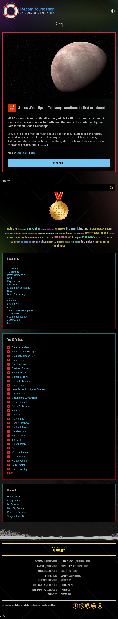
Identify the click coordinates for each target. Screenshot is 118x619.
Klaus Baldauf (19, 402)
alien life (11, 300)
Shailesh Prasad (21, 368)
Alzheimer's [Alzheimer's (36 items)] (22, 229)
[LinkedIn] (87, 606)
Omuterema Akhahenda (24, 397)
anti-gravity (13, 303)
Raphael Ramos (20, 427)
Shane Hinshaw (20, 423)
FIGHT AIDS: (42, 581)
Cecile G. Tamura (21, 406)
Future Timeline (22, 153)
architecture (13, 307)
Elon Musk (13, 284)
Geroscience (13, 496)
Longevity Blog (15, 500)
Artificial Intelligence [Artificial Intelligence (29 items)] (47, 229)
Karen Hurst (18, 385)
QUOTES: (64, 595)
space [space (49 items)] (67, 241)
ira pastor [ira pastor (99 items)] (47, 237)
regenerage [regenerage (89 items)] (24, 241)
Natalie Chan (19, 431)
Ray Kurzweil (14, 281)
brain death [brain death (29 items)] (17, 234)
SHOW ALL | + (12, 473)
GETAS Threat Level (59, 550)
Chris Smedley (19, 469)
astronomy (13, 313)
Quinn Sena (18, 360)
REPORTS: (65, 581)
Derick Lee (17, 414)
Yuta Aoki (17, 410)
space (33, 153)
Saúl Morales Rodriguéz (25, 351)
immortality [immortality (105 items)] (21, 237)
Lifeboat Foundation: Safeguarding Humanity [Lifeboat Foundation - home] (51, 10)
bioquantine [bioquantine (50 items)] (60, 229)
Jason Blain (18, 456)
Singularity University (18, 287)
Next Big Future (15, 508)
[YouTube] (93, 606)
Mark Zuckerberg (16, 294)
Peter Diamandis (16, 275)
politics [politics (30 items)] (109, 238)
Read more (59, 163)
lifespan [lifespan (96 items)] (76, 237)
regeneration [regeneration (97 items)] (39, 241)
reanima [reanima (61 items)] (14, 241)
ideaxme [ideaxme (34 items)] (10, 238)
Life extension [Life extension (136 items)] (62, 238)
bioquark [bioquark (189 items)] (72, 228)
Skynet (11, 291)
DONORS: (48, 576)
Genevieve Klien (20, 347)
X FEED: (41, 571)
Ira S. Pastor (18, 465)
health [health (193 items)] (88, 233)
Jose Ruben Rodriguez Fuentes (28, 389)
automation (13, 319)
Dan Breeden (19, 364)
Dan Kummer (19, 393)
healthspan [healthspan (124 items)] (101, 233)
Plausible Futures (16, 512)
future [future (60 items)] (69, 233)
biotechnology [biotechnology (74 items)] (97, 229)
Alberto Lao (18, 418)
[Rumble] (100, 606)
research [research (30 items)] (50, 242)
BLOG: (63, 571)
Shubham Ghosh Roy (23, 355)
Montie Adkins (19, 460)
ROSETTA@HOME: (39, 590)
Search (111, 187)
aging (10, 297)
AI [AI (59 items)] (16, 229)
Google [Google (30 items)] (81, 234)
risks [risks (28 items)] (55, 242)
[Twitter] (81, 606)
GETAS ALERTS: (67, 567)
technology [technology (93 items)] (87, 242)
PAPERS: (64, 590)
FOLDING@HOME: (40, 585)
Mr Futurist (13, 504)
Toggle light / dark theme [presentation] (113, 11)
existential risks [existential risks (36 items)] (52, 234)
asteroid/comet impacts (20, 310)
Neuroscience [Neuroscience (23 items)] (102, 238)
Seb (14, 448)
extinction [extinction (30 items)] (62, 234)
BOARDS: (64, 576)
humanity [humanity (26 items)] (111, 234)
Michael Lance (20, 452)
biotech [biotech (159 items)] (84, 229)
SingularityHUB (15, 516)
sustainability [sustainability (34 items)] (75, 242)
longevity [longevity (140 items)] (88, 238)
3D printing (13, 268)
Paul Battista (19, 372)
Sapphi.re (51, 605)
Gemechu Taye (20, 376)
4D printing (13, 271)
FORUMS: (51, 595)
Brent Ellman (19, 444)
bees (9, 323)
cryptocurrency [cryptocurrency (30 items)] (32, 234)
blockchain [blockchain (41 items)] (9, 234)
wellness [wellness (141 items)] (59, 246)
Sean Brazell (18, 435)
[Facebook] (75, 606)
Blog (59, 25)
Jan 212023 (12, 108)
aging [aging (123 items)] (10, 229)
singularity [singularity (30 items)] (60, 242)
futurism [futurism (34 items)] (76, 234)
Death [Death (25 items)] (43, 234)
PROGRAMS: (65, 585)
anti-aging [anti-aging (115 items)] (33, 229)
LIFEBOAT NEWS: (67, 562)
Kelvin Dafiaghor (21, 381)
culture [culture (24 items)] (40, 234)
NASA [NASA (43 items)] (96, 238)
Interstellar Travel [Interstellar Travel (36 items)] (34, 238)
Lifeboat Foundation (22, 605)
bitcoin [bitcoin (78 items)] (108, 229)
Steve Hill (17, 439)
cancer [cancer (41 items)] (24, 234)
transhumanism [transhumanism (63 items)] (102, 241)
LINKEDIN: (40, 567)
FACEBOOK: (39, 562)
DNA (9, 278)
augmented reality (17, 316)
